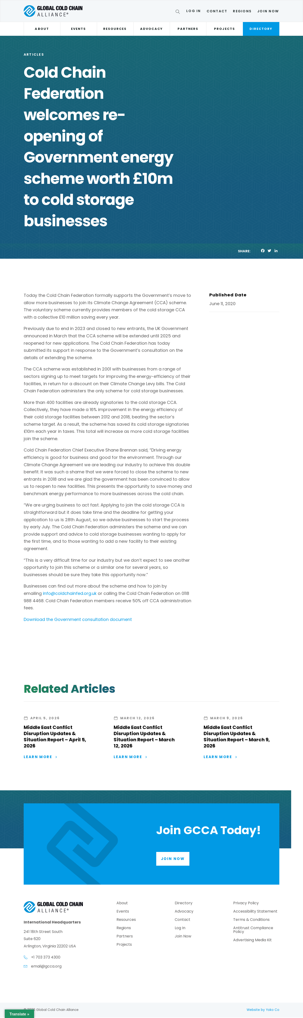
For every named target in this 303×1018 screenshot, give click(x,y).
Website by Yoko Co (263, 1010)
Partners (188, 29)
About (42, 29)
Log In (193, 11)
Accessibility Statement (255, 912)
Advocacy (151, 29)
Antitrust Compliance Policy (253, 930)
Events (78, 29)
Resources (115, 29)
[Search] (178, 12)
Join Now (268, 11)
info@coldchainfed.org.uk (70, 593)
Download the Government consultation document (78, 619)
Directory (261, 29)
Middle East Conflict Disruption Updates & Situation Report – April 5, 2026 (55, 736)
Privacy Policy (246, 903)
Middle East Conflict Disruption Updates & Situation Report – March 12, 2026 (144, 736)
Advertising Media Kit (252, 940)
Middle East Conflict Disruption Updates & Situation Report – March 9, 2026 (237, 736)
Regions (242, 11)
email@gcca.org (46, 966)
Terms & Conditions (251, 920)
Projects (224, 29)
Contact (217, 11)
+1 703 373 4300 (45, 957)
